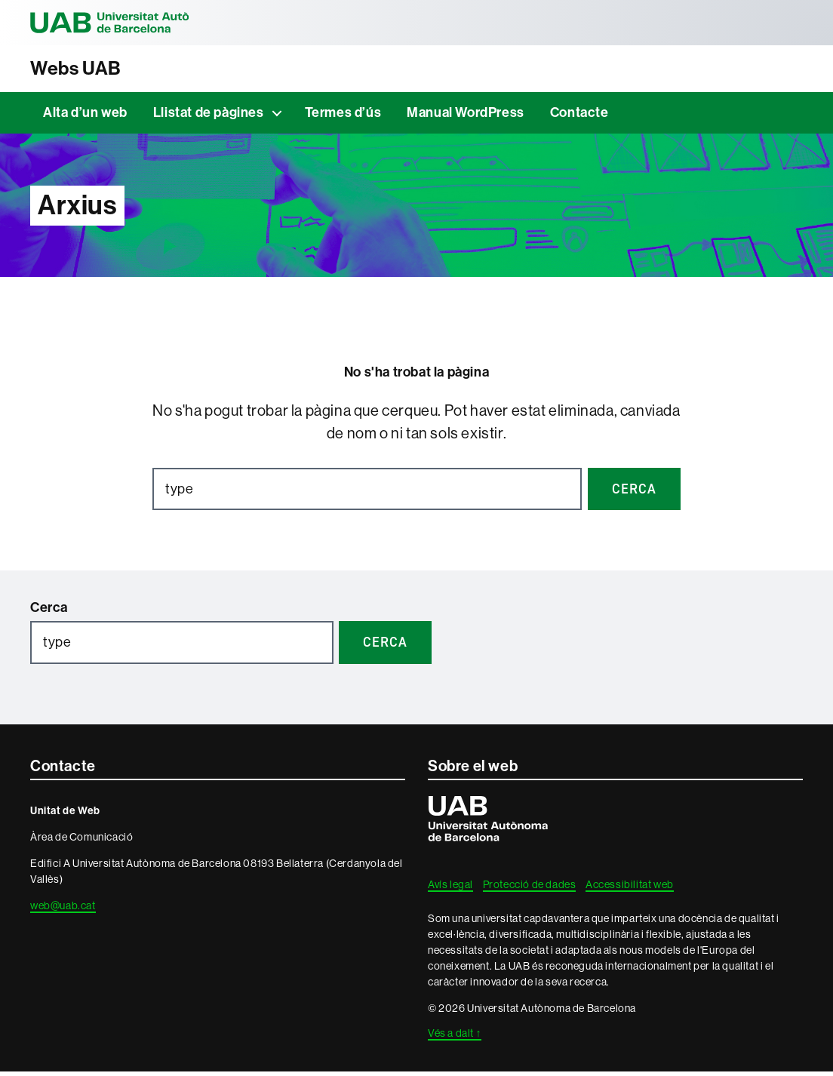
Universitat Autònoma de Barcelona (135, 23)
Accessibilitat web (630, 889)
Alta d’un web (85, 117)
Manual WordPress (465, 117)
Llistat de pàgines (208, 117)
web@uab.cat (63, 910)
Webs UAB (83, 70)
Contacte (579, 117)
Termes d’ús (343, 117)
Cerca (49, 612)
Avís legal (450, 889)
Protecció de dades (529, 889)
